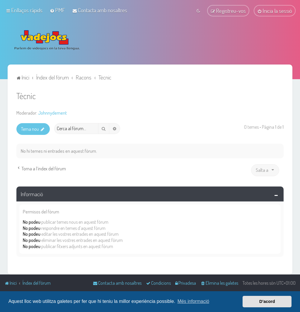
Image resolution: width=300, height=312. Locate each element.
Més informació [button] (193, 301)
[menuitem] (57, 10)
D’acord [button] (267, 301)
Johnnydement (52, 112)
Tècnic (26, 95)
